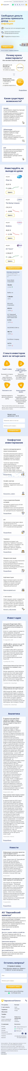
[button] (20, 45)
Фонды (16, 1010)
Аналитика (16, 1021)
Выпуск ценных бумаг (6, 1020)
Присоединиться (9, 590)
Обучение (4, 1012)
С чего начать (5, 1007)
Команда (3, 1030)
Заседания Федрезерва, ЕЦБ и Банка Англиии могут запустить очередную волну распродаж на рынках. (13, 626)
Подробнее (23, 90)
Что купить (4, 1005)
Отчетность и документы (6, 1033)
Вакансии (3, 1037)
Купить (10, 192)
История (3, 1026)
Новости (16, 1020)
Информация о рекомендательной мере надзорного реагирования (13, 879)
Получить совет (9, 494)
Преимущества (4, 1032)
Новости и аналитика (17, 1017)
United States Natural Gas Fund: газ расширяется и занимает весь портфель (13, 667)
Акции (15, 1007)
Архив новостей (4, 1053)
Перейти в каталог (14, 268)
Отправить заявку (14, 986)
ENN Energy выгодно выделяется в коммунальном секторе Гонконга (13, 688)
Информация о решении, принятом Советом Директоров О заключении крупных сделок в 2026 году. (14, 854)
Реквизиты (3, 1035)
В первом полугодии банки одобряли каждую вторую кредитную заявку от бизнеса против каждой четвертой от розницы (12, 721)
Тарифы (3, 1014)
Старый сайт (3, 1052)
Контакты (17, 1024)
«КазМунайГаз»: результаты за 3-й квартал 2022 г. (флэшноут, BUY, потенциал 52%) (13, 645)
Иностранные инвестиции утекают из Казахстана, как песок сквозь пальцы (14, 796)
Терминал (4, 1009)
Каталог (16, 1005)
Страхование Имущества (18, 1)
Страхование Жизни (8, 1)
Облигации (16, 1008)
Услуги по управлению (6, 1019)
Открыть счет (7, 46)
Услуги (3, 1017)
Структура (3, 1028)
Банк (26, 1)
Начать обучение (9, 609)
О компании (4, 1024)
